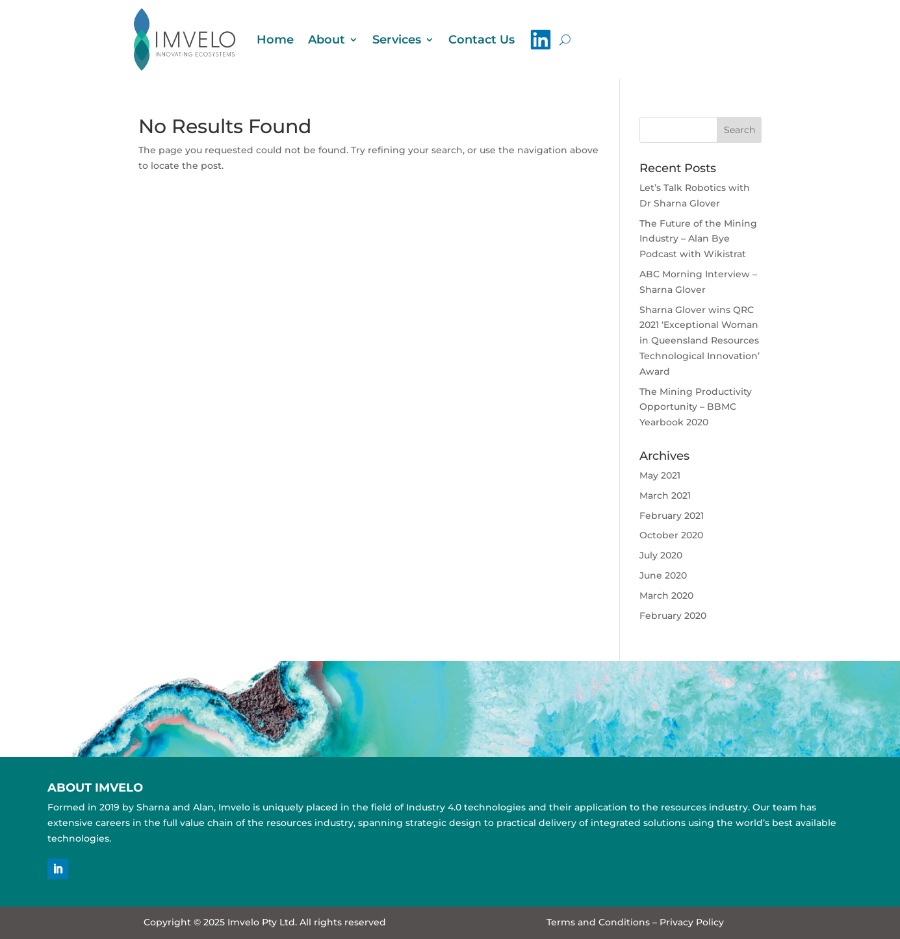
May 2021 (659, 475)
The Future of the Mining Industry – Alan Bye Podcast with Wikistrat (698, 239)
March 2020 (666, 595)
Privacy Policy (692, 922)
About (326, 39)
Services (396, 39)
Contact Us (481, 39)
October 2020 (671, 535)
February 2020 (672, 615)
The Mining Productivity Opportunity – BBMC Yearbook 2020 (695, 407)
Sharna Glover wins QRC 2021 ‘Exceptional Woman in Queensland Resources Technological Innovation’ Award (699, 340)
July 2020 (660, 555)
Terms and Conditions (598, 922)
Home (275, 39)
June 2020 (663, 575)
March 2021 (665, 495)
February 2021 (671, 515)
